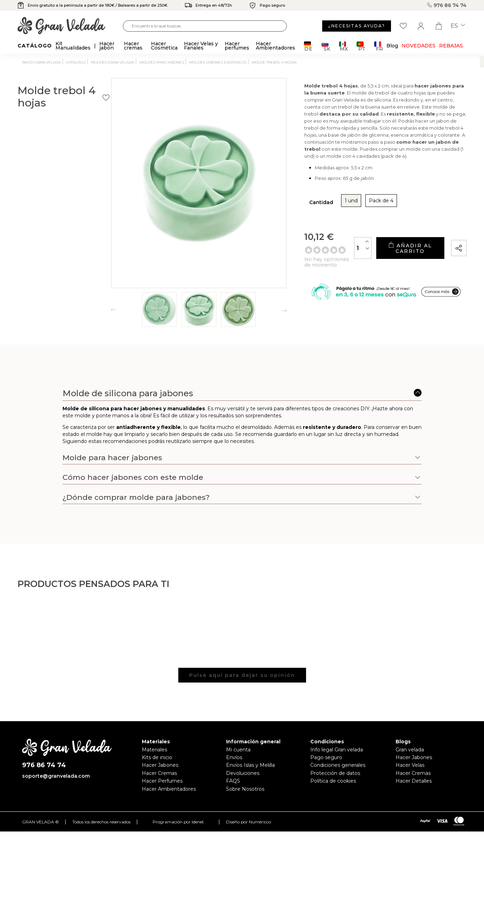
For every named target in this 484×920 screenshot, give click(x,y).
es (458, 26)
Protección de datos (335, 773)
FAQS (233, 781)
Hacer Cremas (159, 773)
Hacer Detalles (414, 781)
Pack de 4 (336, 213)
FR (378, 46)
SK (325, 46)
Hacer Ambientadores (169, 789)
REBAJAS (451, 46)
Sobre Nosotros (245, 789)
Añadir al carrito (395, 257)
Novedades (419, 46)
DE (308, 46)
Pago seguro (326, 757)
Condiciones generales (337, 765)
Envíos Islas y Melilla (250, 765)
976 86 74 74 (446, 5)
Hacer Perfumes (162, 781)
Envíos (234, 757)
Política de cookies (333, 781)
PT (361, 46)
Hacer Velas (410, 765)
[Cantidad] (334, 257)
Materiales (154, 749)
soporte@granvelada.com (56, 776)
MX (343, 46)
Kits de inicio (157, 757)
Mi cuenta (238, 749)
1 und (306, 213)
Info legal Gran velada (336, 749)
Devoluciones (242, 773)
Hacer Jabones (160, 765)
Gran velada (410, 749)
